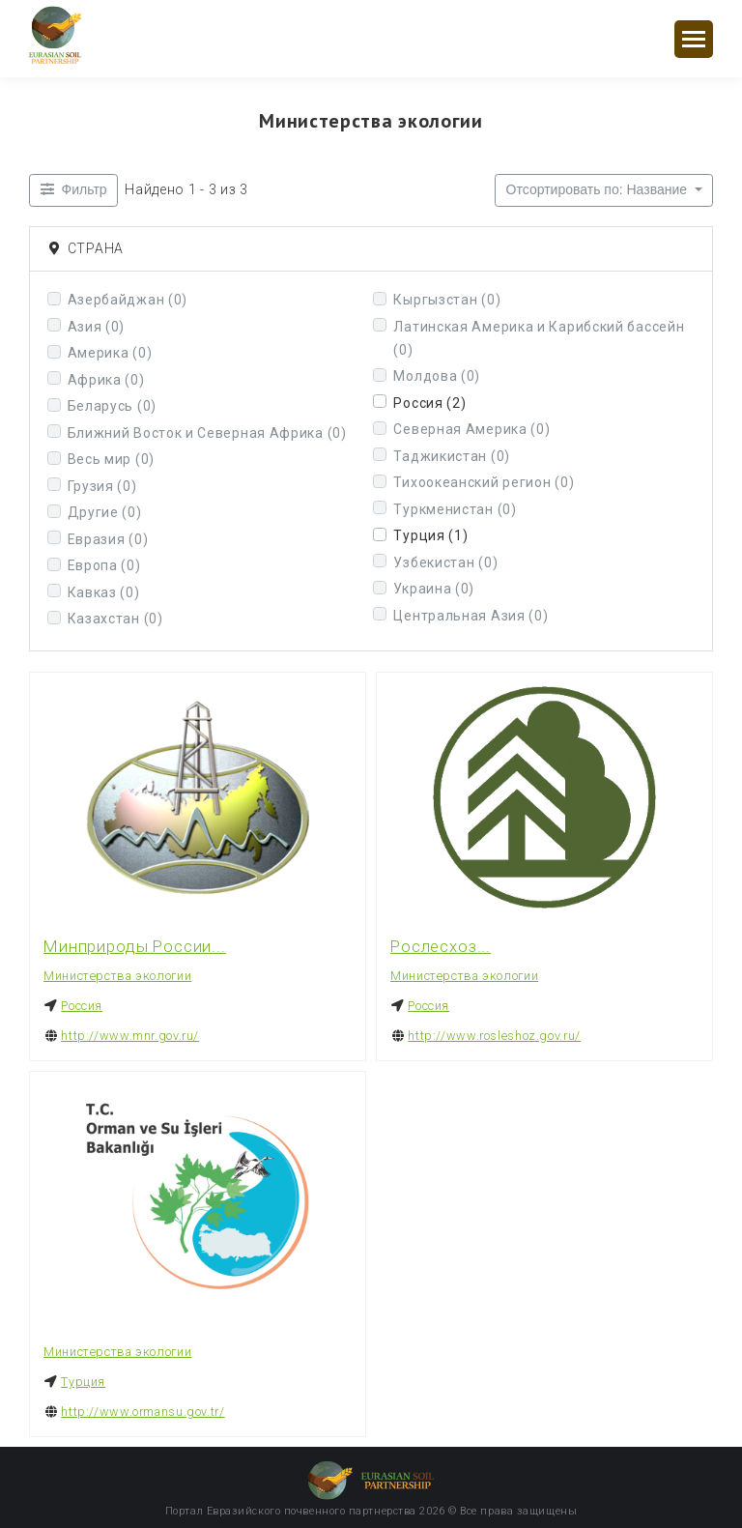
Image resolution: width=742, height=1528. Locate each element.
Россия (429, 403)
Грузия (102, 486)
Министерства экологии (117, 975)
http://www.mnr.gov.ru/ (130, 1035)
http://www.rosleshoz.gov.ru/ (494, 1035)
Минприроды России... (134, 946)
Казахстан (115, 618)
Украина (433, 588)
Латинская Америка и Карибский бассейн (538, 338)
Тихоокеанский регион (483, 482)
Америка (110, 352)
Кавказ (104, 592)
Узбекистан (445, 562)
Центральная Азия (470, 615)
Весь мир (111, 459)
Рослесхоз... (440, 946)
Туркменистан (454, 509)
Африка (106, 380)
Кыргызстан (446, 299)
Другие (105, 512)
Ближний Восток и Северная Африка (207, 433)
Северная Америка (471, 429)
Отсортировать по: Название (598, 189)
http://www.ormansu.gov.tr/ (142, 1410)
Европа (104, 565)
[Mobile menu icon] (693, 39)
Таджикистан (451, 456)
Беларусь (112, 406)
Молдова (436, 376)
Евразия (108, 539)
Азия (97, 326)
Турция (430, 535)
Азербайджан (128, 299)
